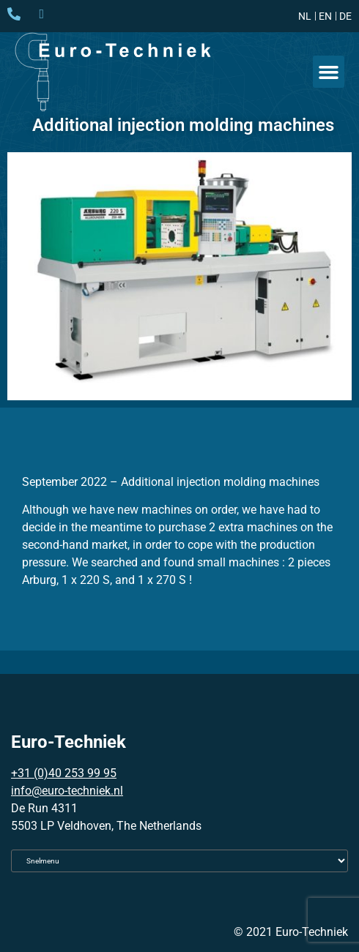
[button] (329, 72)
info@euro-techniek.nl (67, 791)
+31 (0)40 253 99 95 (63, 773)
